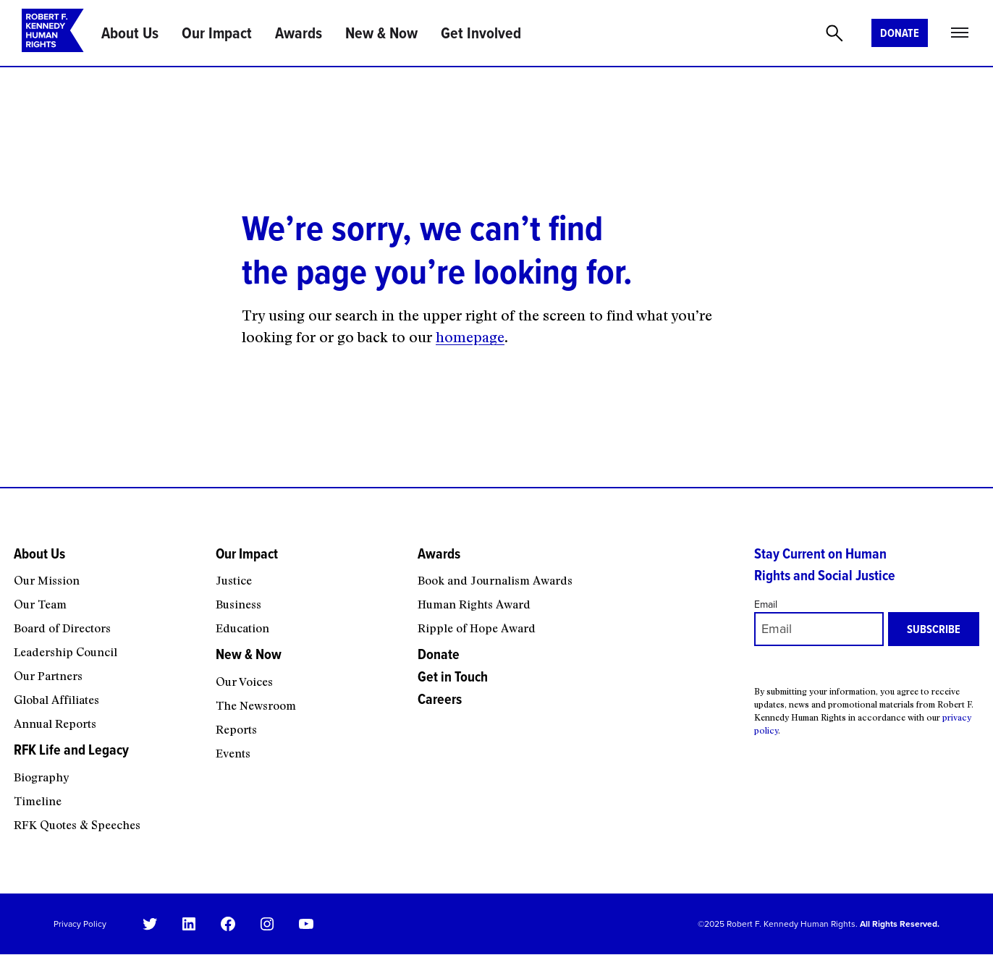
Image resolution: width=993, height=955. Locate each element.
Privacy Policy (80, 923)
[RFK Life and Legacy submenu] (105, 764)
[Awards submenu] (576, 568)
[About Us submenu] (105, 568)
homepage (470, 337)
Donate (899, 33)
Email (765, 605)
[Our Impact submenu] (306, 568)
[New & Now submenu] (306, 669)
